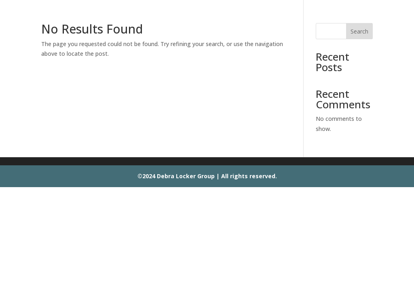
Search (359, 31)
